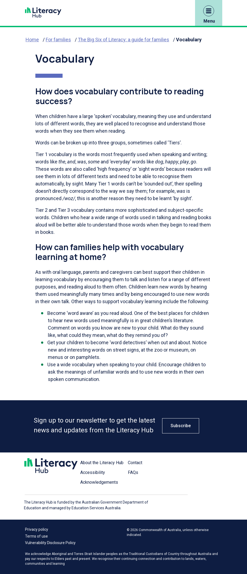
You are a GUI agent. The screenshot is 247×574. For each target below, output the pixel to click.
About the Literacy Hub (102, 462)
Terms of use (36, 536)
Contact (135, 462)
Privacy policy (36, 529)
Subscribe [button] (181, 425)
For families (58, 39)
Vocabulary (189, 39)
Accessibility (92, 472)
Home (32, 39)
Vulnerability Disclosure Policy (50, 543)
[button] (208, 10)
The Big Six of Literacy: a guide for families (123, 39)
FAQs (133, 472)
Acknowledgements (99, 482)
